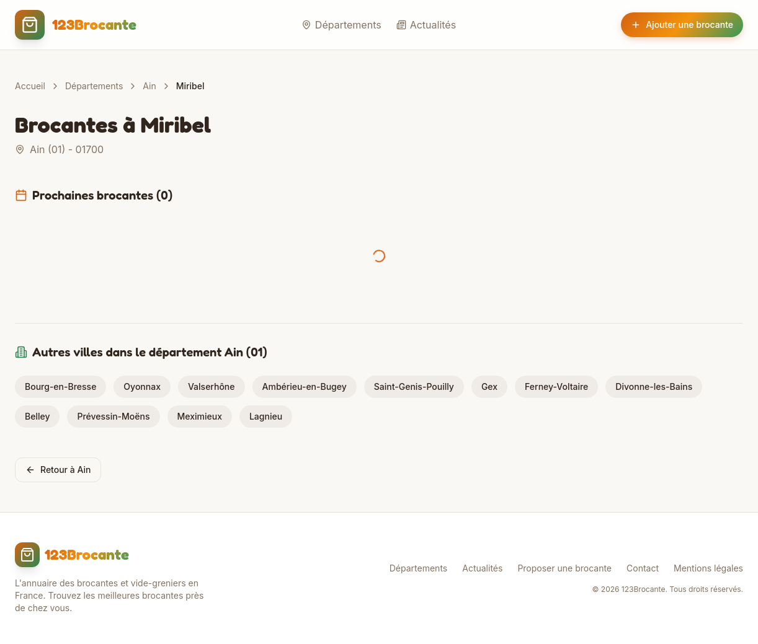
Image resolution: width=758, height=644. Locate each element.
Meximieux (199, 416)
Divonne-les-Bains (653, 386)
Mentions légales (708, 568)
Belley (37, 416)
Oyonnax (142, 386)
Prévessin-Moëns (113, 416)
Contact (642, 568)
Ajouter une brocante (682, 24)
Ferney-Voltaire (556, 386)
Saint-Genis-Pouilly (414, 386)
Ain (149, 86)
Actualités (426, 25)
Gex (489, 386)
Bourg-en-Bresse (60, 386)
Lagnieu (265, 416)
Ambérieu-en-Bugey (304, 386)
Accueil (30, 86)
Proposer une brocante (564, 568)
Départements (341, 25)
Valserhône (211, 386)
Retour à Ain (58, 469)
